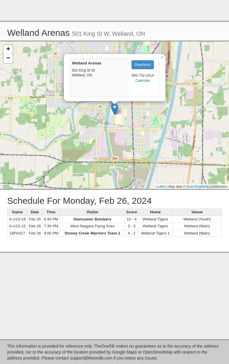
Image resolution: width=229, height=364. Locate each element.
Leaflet (161, 186)
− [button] (8, 58)
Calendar (142, 80)
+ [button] (8, 49)
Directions (143, 65)
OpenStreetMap (198, 186)
